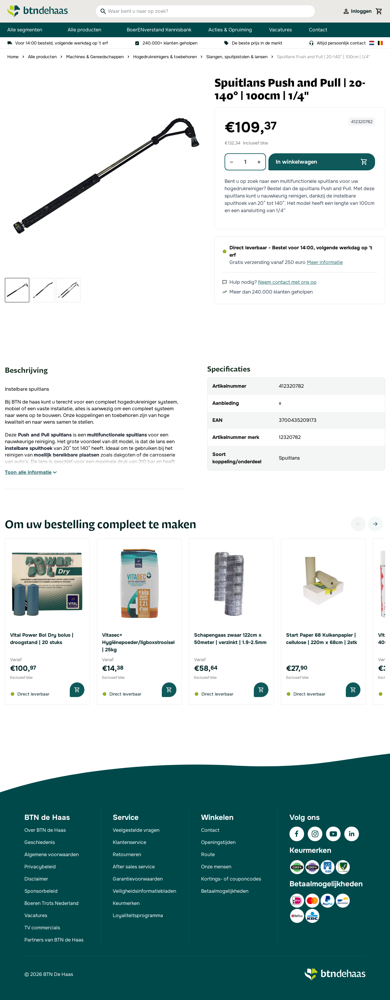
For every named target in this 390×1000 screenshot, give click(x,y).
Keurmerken (126, 903)
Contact (318, 30)
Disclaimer (36, 879)
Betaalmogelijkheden (224, 891)
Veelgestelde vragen (136, 830)
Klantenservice (129, 842)
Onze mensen (216, 866)
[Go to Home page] (37, 11)
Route (208, 854)
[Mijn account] (357, 11)
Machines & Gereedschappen (95, 56)
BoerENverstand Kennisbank (159, 30)
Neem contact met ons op (287, 282)
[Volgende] (375, 524)
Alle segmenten (29, 30)
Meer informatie (325, 262)
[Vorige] (358, 524)
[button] (103, 175)
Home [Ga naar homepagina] (13, 56)
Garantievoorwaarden (138, 879)
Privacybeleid (40, 866)
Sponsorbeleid (41, 891)
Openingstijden (218, 842)
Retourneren (127, 854)
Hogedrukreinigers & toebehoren (165, 56)
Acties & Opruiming (230, 30)
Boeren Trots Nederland (51, 903)
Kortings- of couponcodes (231, 879)
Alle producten (89, 30)
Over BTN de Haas (45, 830)
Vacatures (280, 30)
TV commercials (42, 927)
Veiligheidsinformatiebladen (144, 891)
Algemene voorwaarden (51, 854)
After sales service (134, 866)
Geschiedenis (39, 842)
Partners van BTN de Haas (53, 940)
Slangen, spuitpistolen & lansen (237, 56)
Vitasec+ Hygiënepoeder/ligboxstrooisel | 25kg (138, 642)
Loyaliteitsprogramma (138, 915)
